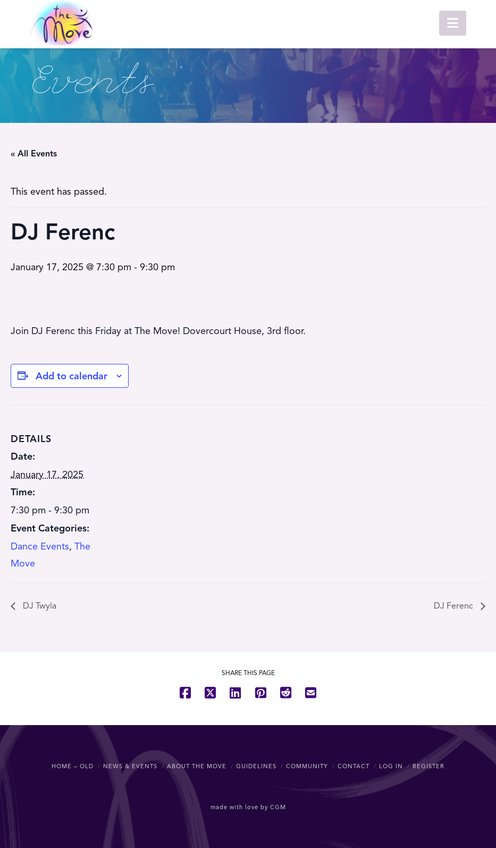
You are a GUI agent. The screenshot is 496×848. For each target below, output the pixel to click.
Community (307, 766)
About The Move (196, 766)
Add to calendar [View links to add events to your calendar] (71, 376)
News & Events (130, 766)
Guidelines (256, 766)
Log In (391, 766)
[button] (452, 23)
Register (428, 766)
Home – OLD (73, 766)
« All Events (34, 153)
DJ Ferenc (454, 606)
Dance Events (40, 546)
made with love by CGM (248, 807)
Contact (353, 766)
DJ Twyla (38, 606)
